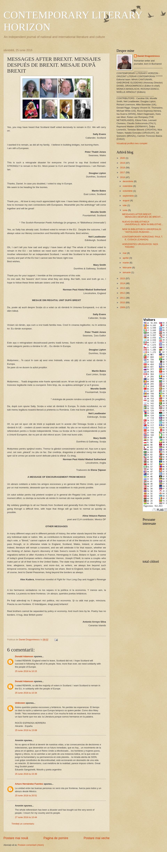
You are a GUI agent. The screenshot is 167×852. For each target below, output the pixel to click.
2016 (123, 177)
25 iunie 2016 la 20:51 (26, 795)
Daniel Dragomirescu (148, 56)
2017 (123, 172)
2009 (123, 307)
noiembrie (128, 186)
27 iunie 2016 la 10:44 (26, 817)
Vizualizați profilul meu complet (132, 143)
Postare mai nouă (15, 838)
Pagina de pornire (55, 838)
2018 (123, 167)
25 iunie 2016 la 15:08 (26, 730)
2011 (123, 297)
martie (126, 262)
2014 (123, 283)
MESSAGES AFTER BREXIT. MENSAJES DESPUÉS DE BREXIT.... (142, 215)
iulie (125, 205)
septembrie (128, 195)
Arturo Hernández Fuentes (29, 784)
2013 (123, 288)
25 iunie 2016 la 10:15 (26, 671)
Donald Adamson (24, 656)
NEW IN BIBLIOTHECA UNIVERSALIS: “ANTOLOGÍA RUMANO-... (142, 230)
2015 (123, 278)
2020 (123, 158)
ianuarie (127, 272)
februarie (127, 267)
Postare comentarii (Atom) (31, 845)
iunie (125, 210)
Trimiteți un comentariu (22, 823)
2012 (123, 293)
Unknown (20, 703)
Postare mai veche (97, 838)
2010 (123, 302)
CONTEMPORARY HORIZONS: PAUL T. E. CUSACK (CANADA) (142, 238)
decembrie (128, 181)
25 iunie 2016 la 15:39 (26, 774)
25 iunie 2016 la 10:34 (26, 692)
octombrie (128, 191)
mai (125, 253)
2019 (123, 163)
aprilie (126, 258)
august (126, 200)
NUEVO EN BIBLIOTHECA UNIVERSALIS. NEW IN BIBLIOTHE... (142, 223)
